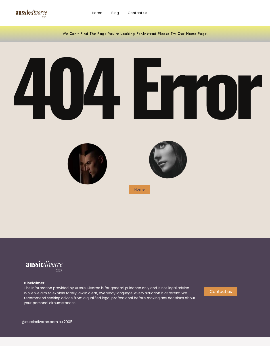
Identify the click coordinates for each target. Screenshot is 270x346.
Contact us (137, 12)
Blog (115, 12)
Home (97, 12)
